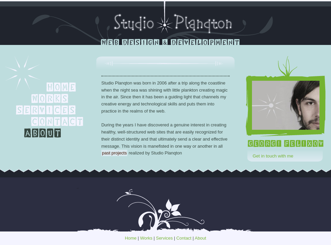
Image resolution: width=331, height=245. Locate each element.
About (200, 238)
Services (164, 238)
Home (131, 238)
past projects (114, 152)
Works (146, 238)
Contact (184, 238)
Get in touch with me (273, 155)
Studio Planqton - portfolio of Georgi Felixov (165, 22)
